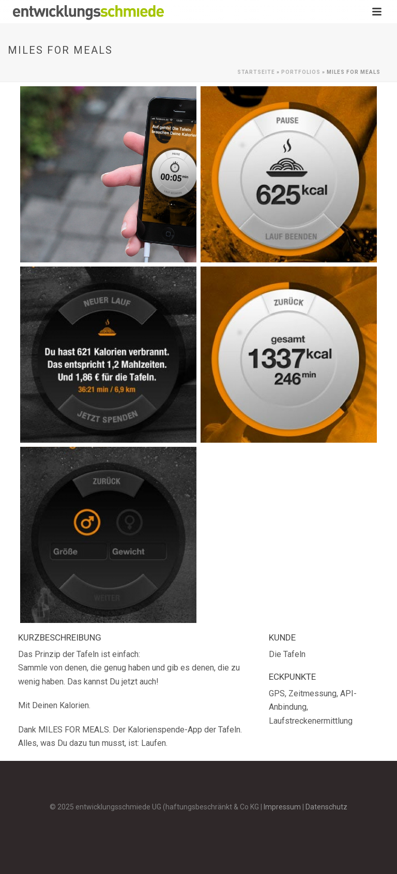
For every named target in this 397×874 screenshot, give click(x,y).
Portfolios (300, 72)
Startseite (256, 72)
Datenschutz (326, 807)
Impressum (282, 807)
